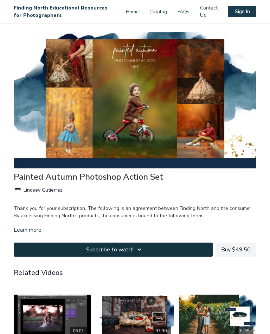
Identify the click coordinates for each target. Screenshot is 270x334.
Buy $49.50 (236, 249)
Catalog (158, 11)
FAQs (183, 11)
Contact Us (209, 12)
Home (132, 11)
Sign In (242, 11)
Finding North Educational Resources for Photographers (61, 12)
